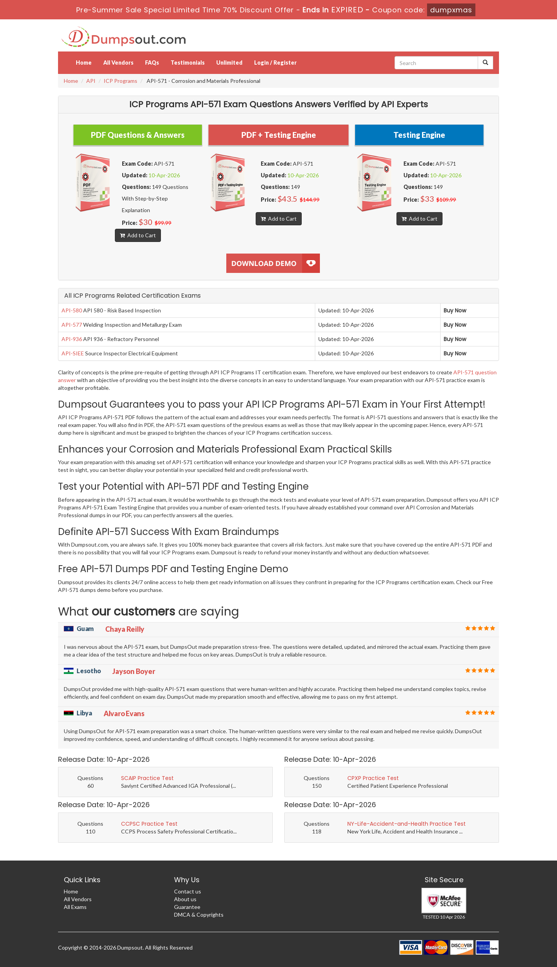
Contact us (187, 891)
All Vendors (118, 62)
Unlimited (229, 62)
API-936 (72, 339)
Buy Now (455, 310)
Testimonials (188, 62)
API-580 (72, 310)
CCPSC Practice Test (149, 824)
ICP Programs (120, 80)
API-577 (72, 324)
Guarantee (187, 907)
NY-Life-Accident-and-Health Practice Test (406, 824)
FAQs (152, 62)
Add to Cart (138, 235)
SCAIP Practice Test (147, 778)
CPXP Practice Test (373, 778)
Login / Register (275, 62)
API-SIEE (73, 353)
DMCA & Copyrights (199, 914)
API (91, 80)
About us (185, 899)
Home (84, 62)
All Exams (75, 907)
